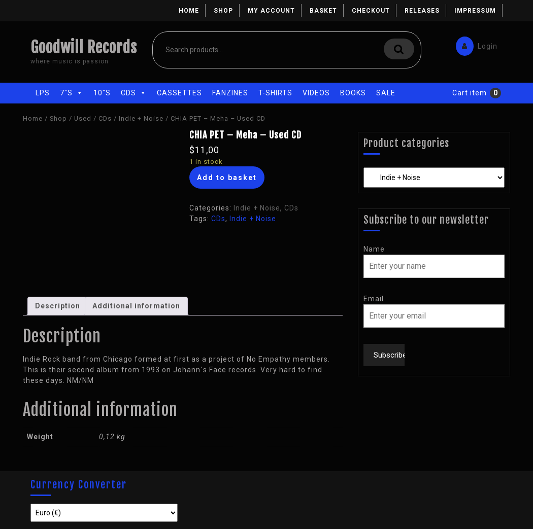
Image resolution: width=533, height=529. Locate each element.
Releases (422, 10)
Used (82, 118)
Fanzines (230, 93)
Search (399, 49)
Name (374, 249)
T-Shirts (275, 93)
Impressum (475, 10)
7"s (71, 93)
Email (373, 299)
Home (189, 10)
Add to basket (227, 177)
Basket (323, 10)
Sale (385, 93)
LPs (43, 93)
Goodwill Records (83, 47)
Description (57, 306)
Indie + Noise (141, 118)
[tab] (57, 306)
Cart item (469, 93)
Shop (223, 10)
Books (353, 93)
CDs (134, 93)
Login (474, 44)
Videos (316, 93)
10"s (102, 93)
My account (271, 10)
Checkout (371, 10)
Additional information (136, 306)
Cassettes (179, 93)
